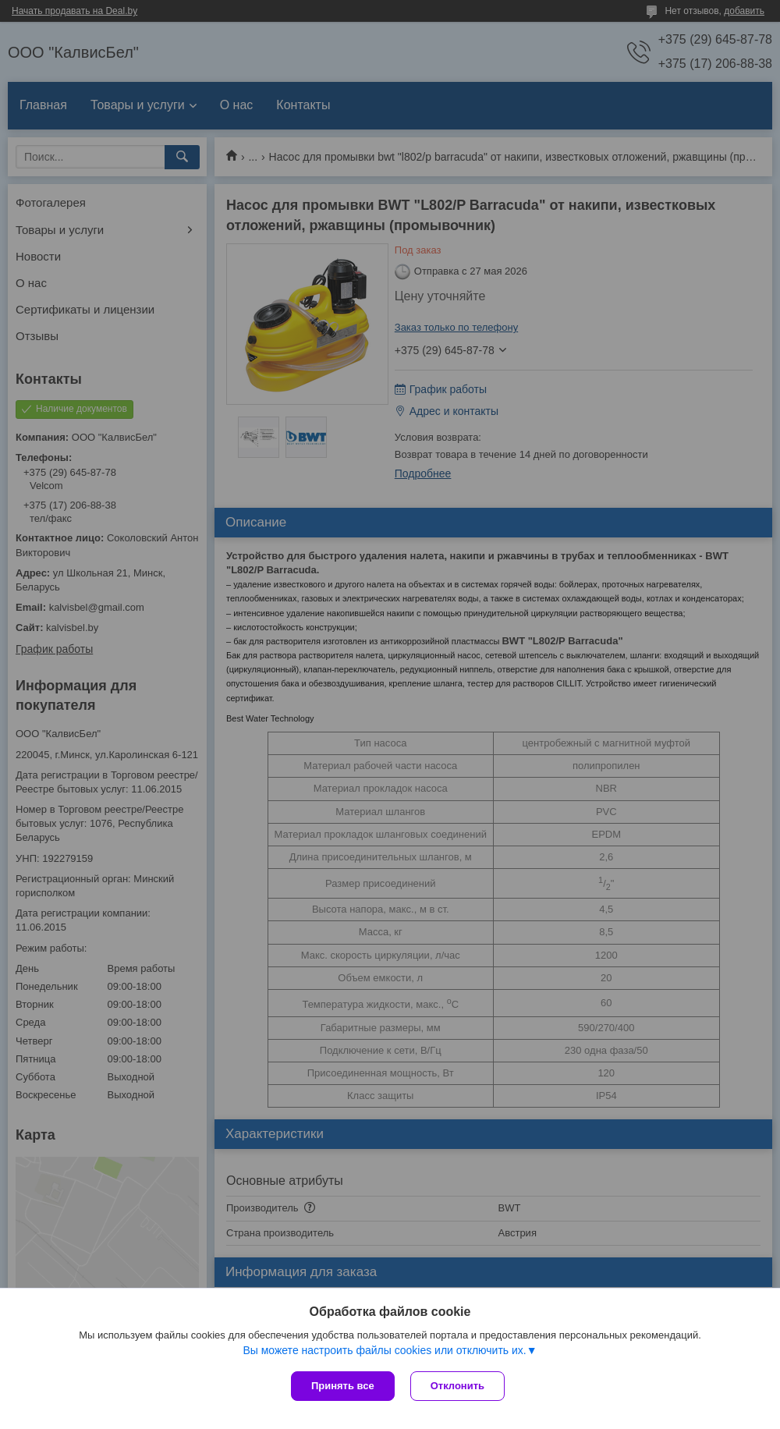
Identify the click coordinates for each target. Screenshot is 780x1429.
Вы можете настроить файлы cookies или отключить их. (384, 1350)
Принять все (342, 1386)
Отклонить (457, 1386)
